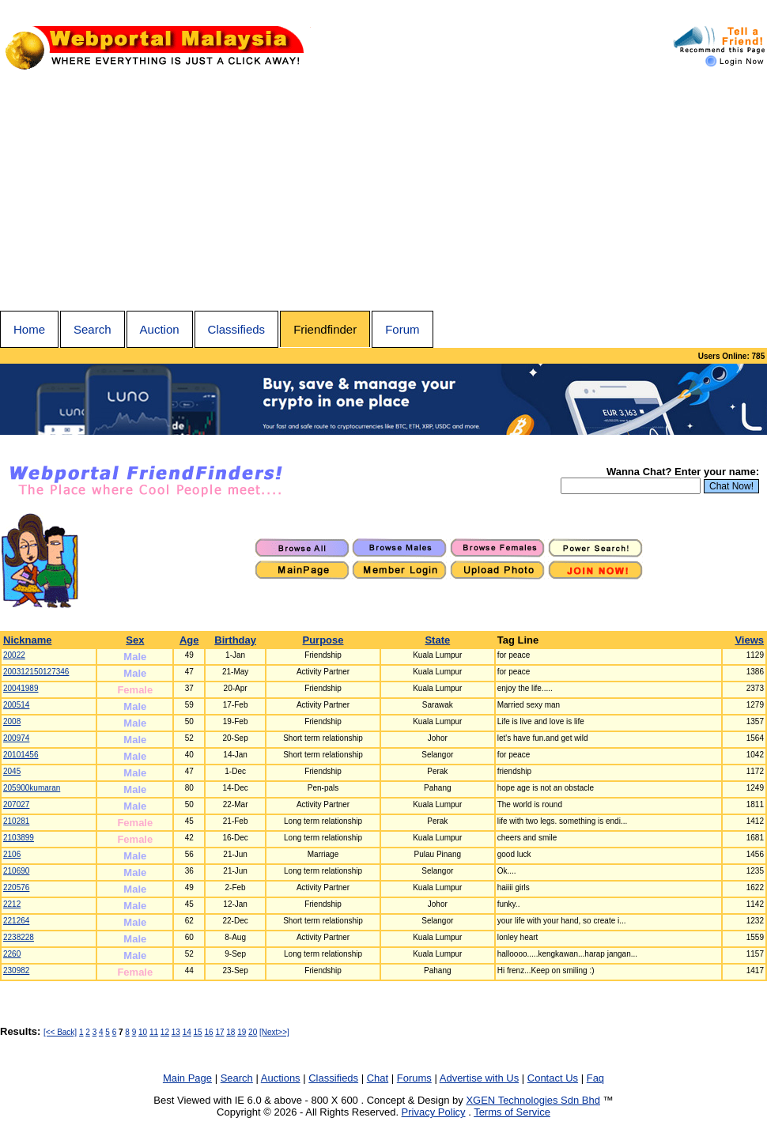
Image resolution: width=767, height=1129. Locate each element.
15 (198, 1032)
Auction (159, 329)
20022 (14, 655)
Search (92, 329)
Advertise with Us (479, 1078)
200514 (16, 704)
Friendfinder (325, 329)
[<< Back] (60, 1032)
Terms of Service (512, 1112)
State (437, 640)
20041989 (21, 688)
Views (749, 640)
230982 (16, 970)
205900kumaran (31, 788)
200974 (16, 738)
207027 (16, 804)
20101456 (21, 754)
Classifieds (237, 329)
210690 (16, 871)
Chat (377, 1078)
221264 (16, 920)
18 (230, 1032)
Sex (135, 640)
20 (252, 1032)
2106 (12, 854)
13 (176, 1032)
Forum (402, 329)
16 (208, 1032)
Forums (414, 1078)
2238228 (18, 937)
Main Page (187, 1078)
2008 (12, 721)
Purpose (323, 640)
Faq (595, 1078)
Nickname (27, 640)
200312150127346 (36, 671)
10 (142, 1032)
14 (187, 1032)
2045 (12, 771)
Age (189, 640)
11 (153, 1032)
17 (219, 1032)
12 (165, 1032)
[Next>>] (274, 1032)
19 (241, 1032)
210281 (16, 821)
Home (29, 329)
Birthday (235, 640)
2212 (12, 904)
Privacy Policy (434, 1112)
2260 (12, 954)
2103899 (18, 837)
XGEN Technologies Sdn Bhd (533, 1100)
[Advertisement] (383, 192)
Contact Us (552, 1078)
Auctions (280, 1078)
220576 (16, 887)
